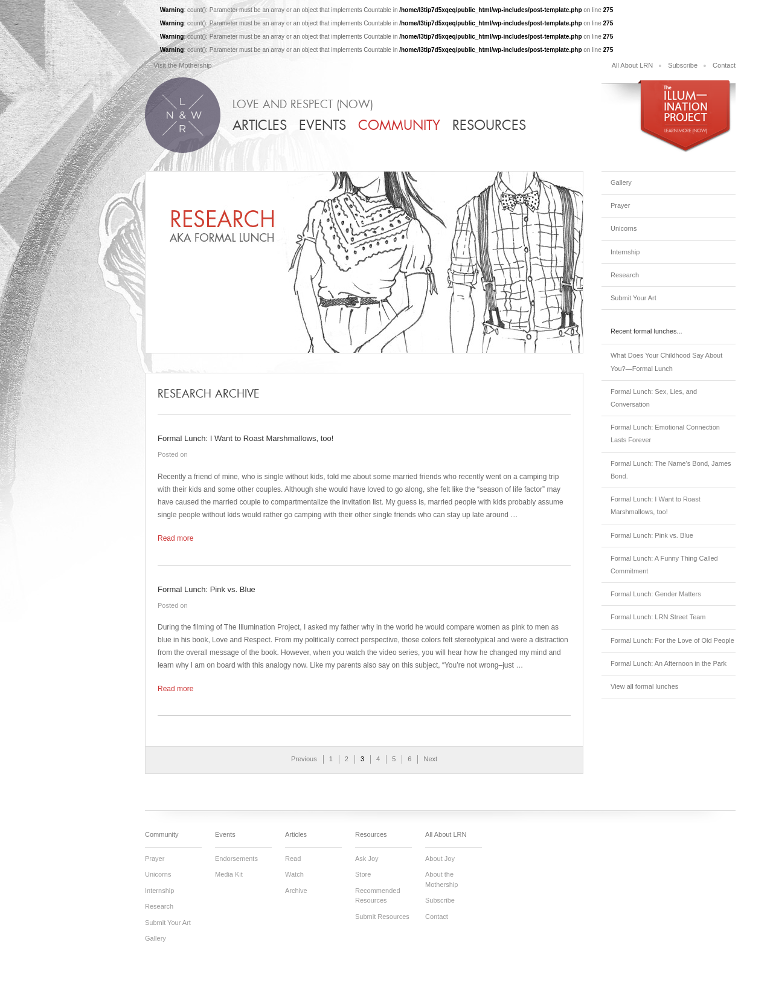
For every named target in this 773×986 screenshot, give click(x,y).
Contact (724, 65)
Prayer (620, 205)
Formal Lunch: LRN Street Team (658, 616)
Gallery (621, 182)
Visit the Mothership (182, 65)
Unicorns (624, 228)
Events (322, 125)
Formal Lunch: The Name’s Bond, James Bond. (671, 470)
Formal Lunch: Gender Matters (656, 594)
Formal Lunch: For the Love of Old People (672, 640)
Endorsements (236, 858)
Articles (260, 125)
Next (430, 758)
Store (363, 874)
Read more (175, 538)
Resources (489, 125)
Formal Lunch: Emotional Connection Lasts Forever (665, 433)
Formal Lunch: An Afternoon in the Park (668, 663)
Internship (625, 252)
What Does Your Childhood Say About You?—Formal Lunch (666, 362)
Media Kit (229, 874)
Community (399, 125)
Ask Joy (367, 858)
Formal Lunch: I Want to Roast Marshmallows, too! (656, 505)
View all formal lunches (644, 686)
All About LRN (632, 65)
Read (293, 858)
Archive (296, 890)
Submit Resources (382, 916)
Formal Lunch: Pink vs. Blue (652, 535)
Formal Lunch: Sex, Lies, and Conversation (654, 398)
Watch (294, 874)
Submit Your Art (633, 297)
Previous (304, 758)
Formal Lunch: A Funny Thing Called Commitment (664, 565)
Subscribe (683, 65)
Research (625, 275)
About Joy (440, 858)
